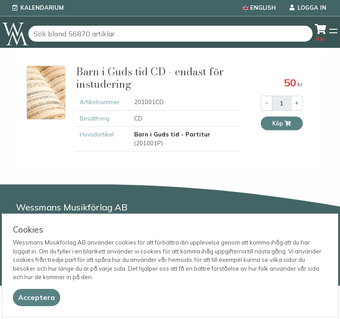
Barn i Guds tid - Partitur (172, 134)
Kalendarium (42, 7)
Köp (281, 123)
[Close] (36, 297)
